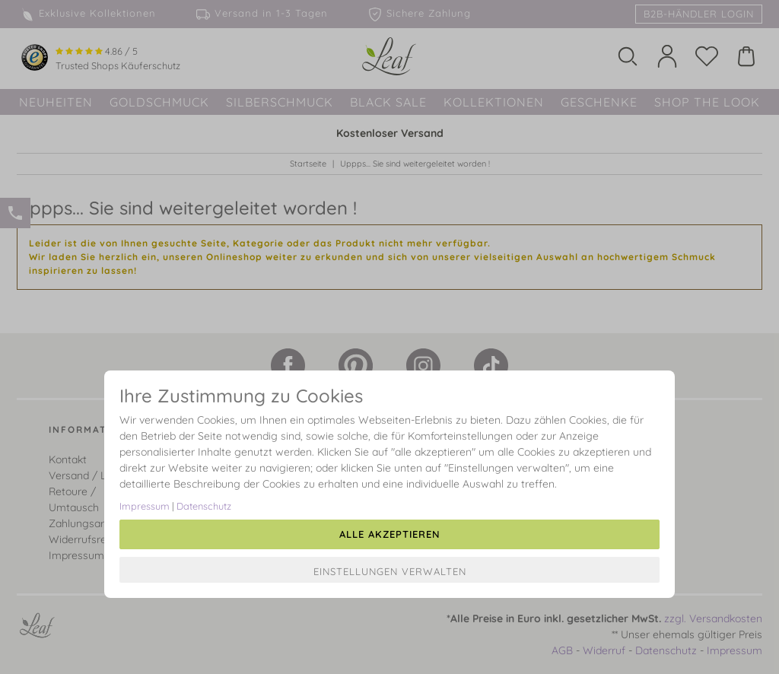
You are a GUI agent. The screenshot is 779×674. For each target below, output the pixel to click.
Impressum (144, 506)
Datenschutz (203, 506)
